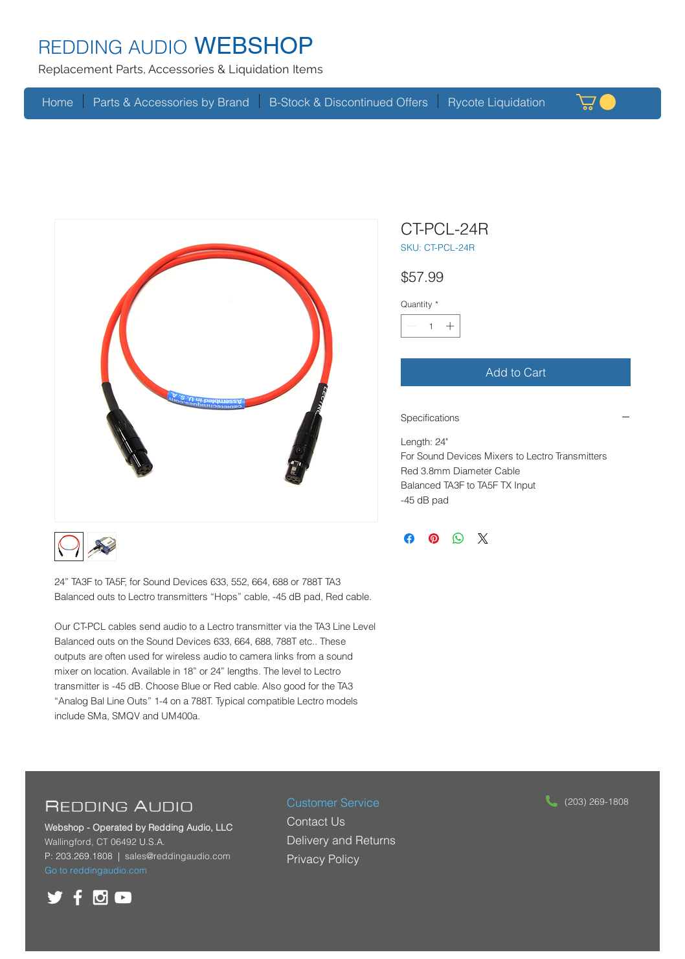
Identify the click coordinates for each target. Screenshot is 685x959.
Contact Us (316, 821)
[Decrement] (410, 326)
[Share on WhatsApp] (458, 538)
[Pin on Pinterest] (434, 538)
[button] (596, 102)
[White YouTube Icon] (123, 897)
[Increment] (451, 326)
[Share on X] (483, 538)
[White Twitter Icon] (55, 897)
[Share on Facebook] (409, 538)
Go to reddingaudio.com (96, 870)
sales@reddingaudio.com (177, 856)
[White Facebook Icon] (77, 897)
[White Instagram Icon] (100, 897)
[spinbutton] (431, 326)
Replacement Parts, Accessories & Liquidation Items (180, 69)
